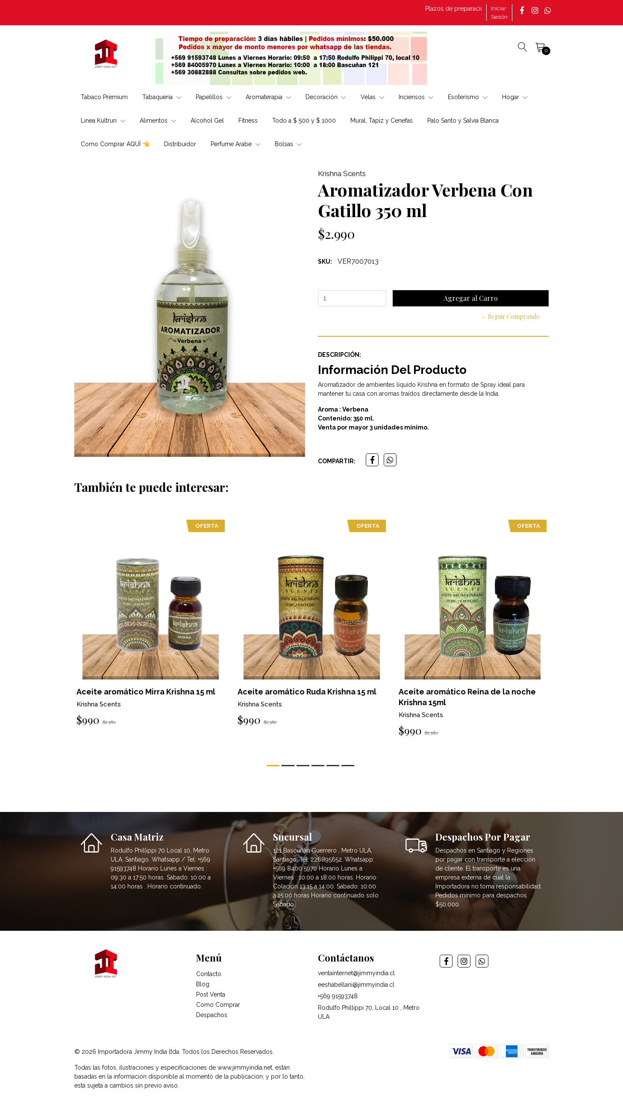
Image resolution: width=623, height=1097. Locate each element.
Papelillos (213, 97)
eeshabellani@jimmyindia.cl (356, 984)
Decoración (326, 97)
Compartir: (337, 461)
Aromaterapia (268, 97)
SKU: (325, 261)
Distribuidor (180, 144)
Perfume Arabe (235, 144)
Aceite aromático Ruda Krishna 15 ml (307, 691)
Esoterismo (468, 97)
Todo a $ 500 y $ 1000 (304, 120)
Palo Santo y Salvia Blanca (463, 120)
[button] (273, 765)
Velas (372, 97)
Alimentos (158, 120)
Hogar (515, 97)
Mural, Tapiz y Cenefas (381, 120)
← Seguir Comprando (510, 316)
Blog (202, 984)
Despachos (211, 1015)
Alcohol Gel (207, 120)
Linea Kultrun (103, 120)
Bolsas (288, 144)
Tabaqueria (161, 97)
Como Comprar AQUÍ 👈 (115, 144)
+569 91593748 (338, 996)
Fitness (248, 120)
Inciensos (416, 97)
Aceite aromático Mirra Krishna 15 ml (145, 691)
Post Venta (210, 994)
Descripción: (339, 354)
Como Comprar (218, 1004)
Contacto (208, 974)
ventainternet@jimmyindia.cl (356, 973)
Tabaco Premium (104, 97)
